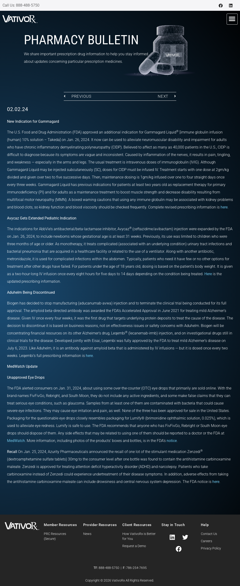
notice (172, 440)
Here (208, 274)
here (224, 207)
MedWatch (16, 440)
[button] (232, 19)
